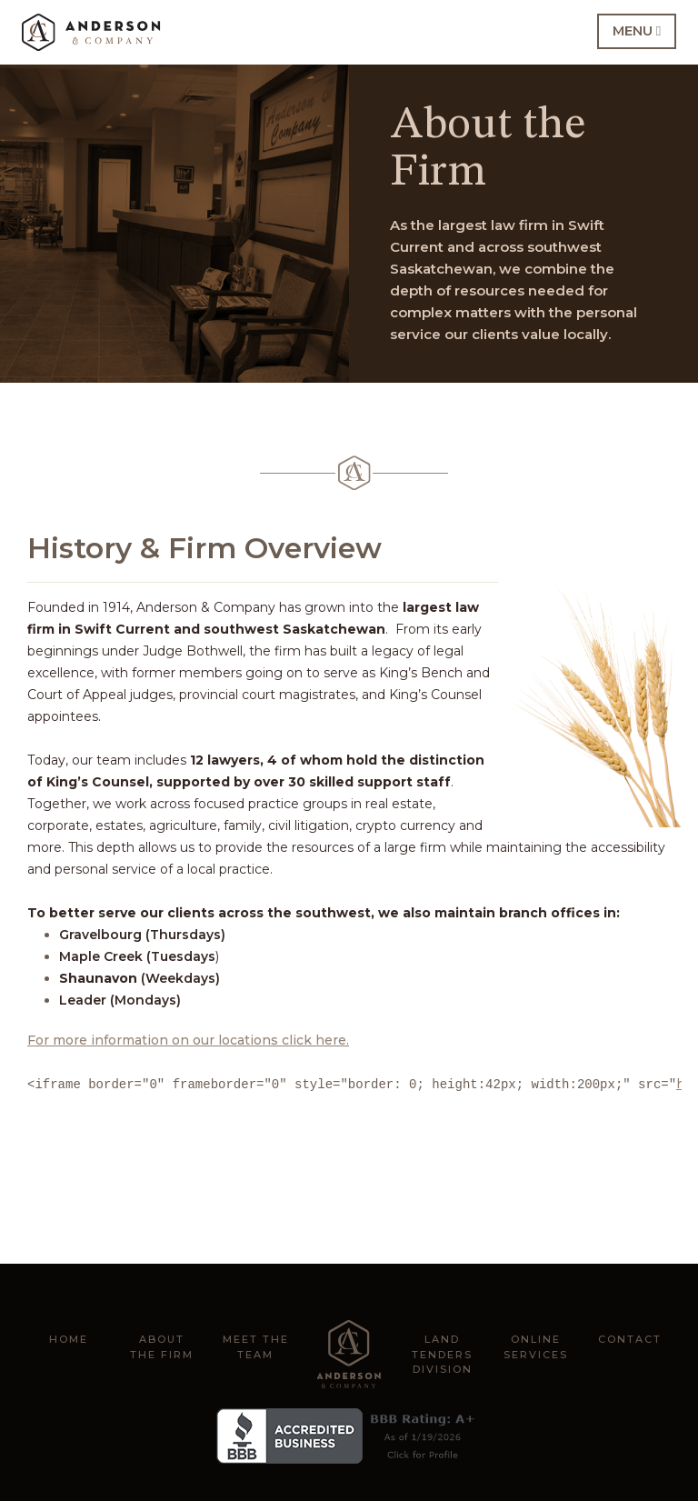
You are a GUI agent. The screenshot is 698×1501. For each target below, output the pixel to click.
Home (68, 1339)
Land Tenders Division (442, 1354)
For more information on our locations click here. (188, 1040)
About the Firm (162, 1347)
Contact (630, 1339)
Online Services (536, 1347)
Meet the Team (256, 1347)
